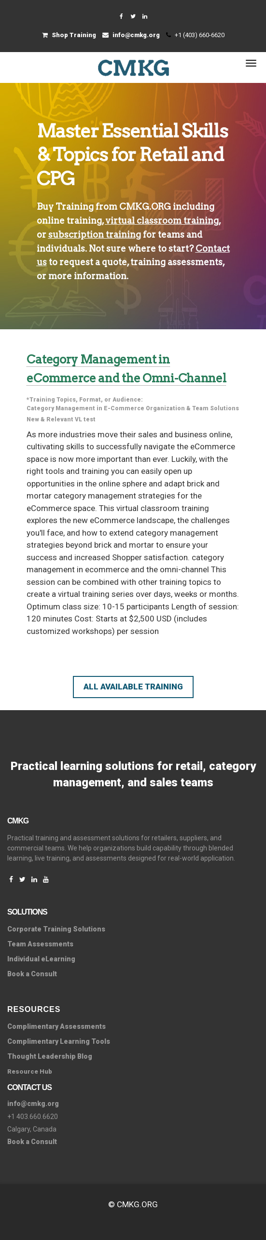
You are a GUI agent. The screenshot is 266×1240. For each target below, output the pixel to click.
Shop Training (69, 35)
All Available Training (133, 686)
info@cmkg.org (131, 35)
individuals (61, 248)
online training (69, 221)
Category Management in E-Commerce (85, 408)
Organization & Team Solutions (192, 408)
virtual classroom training (162, 221)
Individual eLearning (41, 959)
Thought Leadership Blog (49, 1056)
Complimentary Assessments (56, 1026)
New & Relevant (50, 419)
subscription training (94, 234)
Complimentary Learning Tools (58, 1041)
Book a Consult (32, 974)
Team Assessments (40, 944)
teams (171, 234)
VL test (85, 419)
